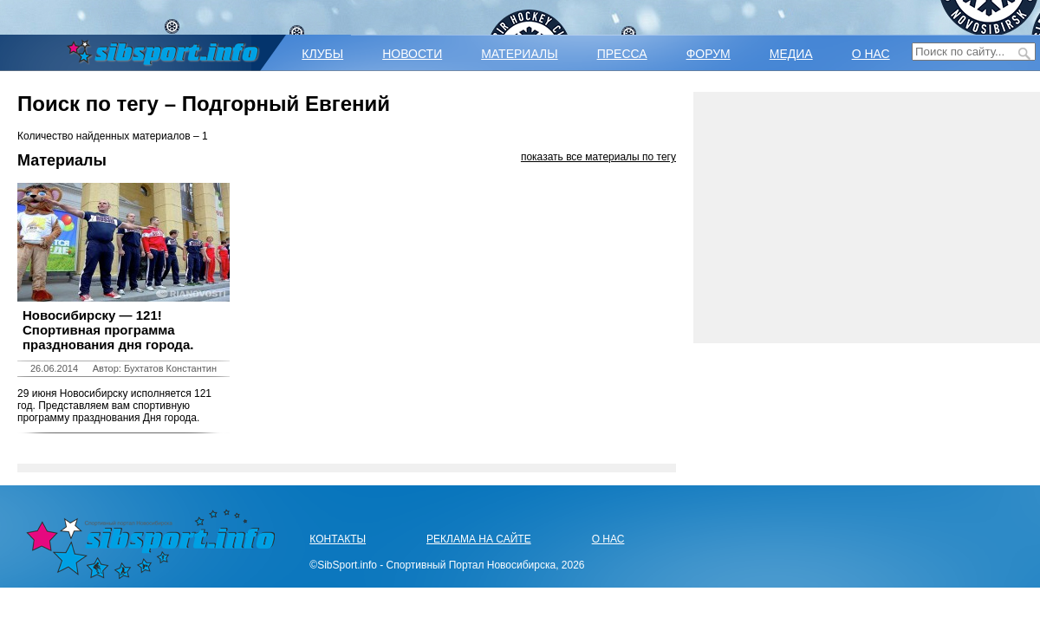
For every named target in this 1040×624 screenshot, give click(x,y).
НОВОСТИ (412, 54)
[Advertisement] (867, 217)
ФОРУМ (708, 54)
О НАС (871, 54)
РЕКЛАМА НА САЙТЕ (478, 539)
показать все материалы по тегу (598, 157)
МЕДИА (791, 54)
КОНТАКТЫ (337, 539)
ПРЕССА (622, 54)
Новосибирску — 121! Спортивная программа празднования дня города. (108, 330)
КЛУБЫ (322, 54)
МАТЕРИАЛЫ (519, 54)
